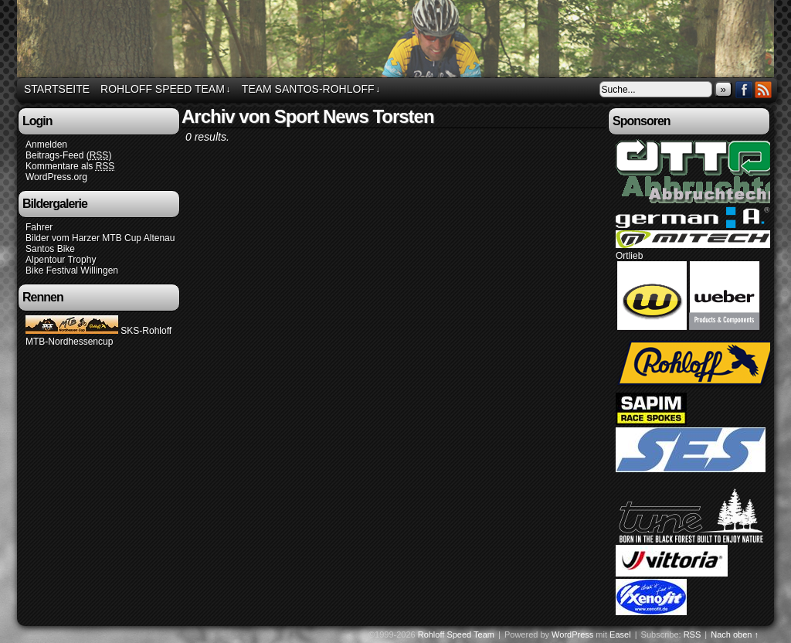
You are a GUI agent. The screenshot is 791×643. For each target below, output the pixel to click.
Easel (620, 634)
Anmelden (46, 144)
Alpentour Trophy (60, 259)
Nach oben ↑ (735, 634)
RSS (763, 89)
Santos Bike (50, 248)
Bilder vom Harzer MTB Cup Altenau (100, 238)
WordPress (572, 634)
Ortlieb (629, 255)
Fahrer (39, 227)
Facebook (744, 89)
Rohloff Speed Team (398, 41)
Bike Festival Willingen (71, 270)
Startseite (57, 89)
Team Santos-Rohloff (311, 89)
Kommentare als (69, 166)
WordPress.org (56, 177)
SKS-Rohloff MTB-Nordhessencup (98, 336)
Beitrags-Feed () (68, 156)
